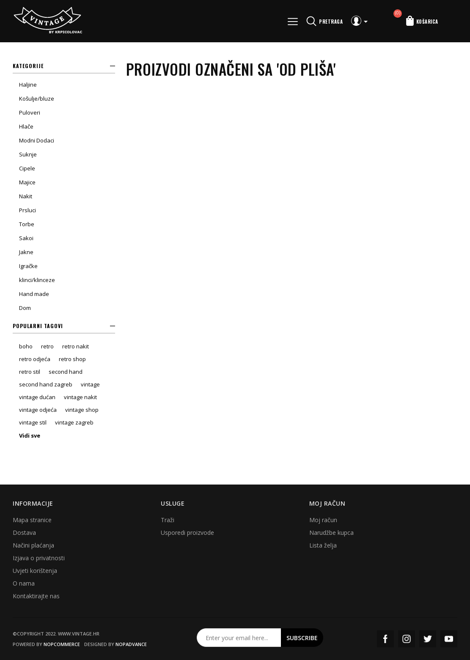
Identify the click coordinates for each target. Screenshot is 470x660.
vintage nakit (80, 397)
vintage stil (33, 422)
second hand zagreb (45, 384)
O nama (24, 583)
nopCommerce (62, 644)
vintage (90, 384)
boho (26, 346)
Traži (167, 520)
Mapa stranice (32, 520)
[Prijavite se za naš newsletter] (239, 637)
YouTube (448, 638)
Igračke (28, 266)
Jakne (26, 252)
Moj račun (323, 520)
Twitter (427, 638)
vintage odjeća (38, 410)
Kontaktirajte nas (36, 596)
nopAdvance (131, 644)
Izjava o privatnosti (39, 558)
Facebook (385, 638)
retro (47, 346)
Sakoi (26, 238)
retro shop (72, 359)
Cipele (27, 168)
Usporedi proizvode (187, 533)
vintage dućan (37, 397)
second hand (65, 371)
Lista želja (323, 545)
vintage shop (82, 410)
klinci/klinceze (37, 280)
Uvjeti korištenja (35, 571)
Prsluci (27, 210)
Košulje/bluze (36, 98)
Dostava (24, 533)
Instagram (406, 638)
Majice (27, 182)
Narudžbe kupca (331, 533)
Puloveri (29, 112)
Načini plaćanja (33, 545)
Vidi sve (29, 435)
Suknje (28, 154)
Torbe (26, 224)
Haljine (28, 84)
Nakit (25, 196)
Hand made (34, 294)
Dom (25, 308)
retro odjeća (34, 359)
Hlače (26, 126)
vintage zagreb (74, 422)
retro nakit (75, 346)
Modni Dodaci (36, 140)
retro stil (29, 371)
